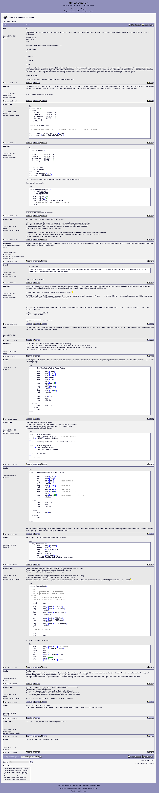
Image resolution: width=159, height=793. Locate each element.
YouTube (94, 788)
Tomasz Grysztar (77, 788)
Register (83, 9)
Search (78, 9)
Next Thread (149, 763)
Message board (95, 785)
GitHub (90, 788)
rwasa (84, 791)
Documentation (77, 785)
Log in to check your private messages (76, 11)
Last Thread (140, 763)
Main (15, 17)
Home (72, 9)
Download (68, 785)
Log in (91, 11)
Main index (61, 785)
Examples (86, 785)
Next (14, 21)
